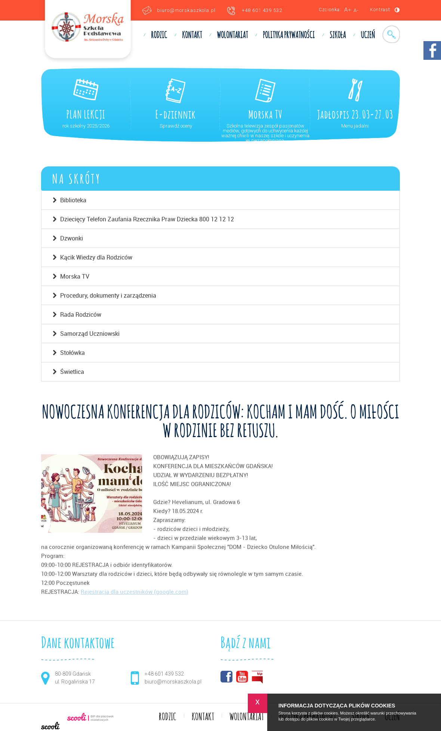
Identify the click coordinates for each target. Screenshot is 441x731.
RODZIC (159, 35)
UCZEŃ (368, 35)
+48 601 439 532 (262, 10)
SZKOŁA (338, 35)
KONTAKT (192, 35)
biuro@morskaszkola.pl (186, 10)
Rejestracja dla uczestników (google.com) (134, 591)
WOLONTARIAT (232, 35)
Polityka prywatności (289, 35)
